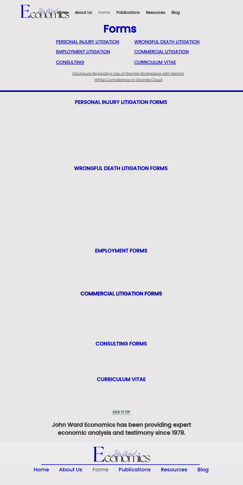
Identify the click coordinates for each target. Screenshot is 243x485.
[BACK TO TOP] (121, 412)
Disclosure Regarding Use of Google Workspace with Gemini (128, 73)
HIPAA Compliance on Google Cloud (128, 79)
